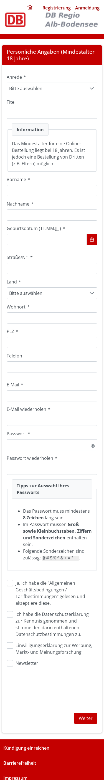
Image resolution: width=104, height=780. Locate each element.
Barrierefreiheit (19, 763)
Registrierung (56, 8)
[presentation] (49, 688)
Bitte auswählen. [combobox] (26, 88)
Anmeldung (87, 8)
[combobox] (47, 239)
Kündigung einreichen (26, 748)
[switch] (93, 446)
